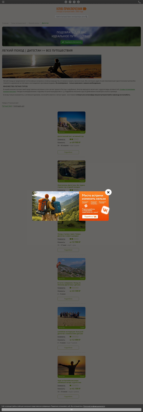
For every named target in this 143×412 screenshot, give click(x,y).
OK (71, 409)
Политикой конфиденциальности (94, 406)
